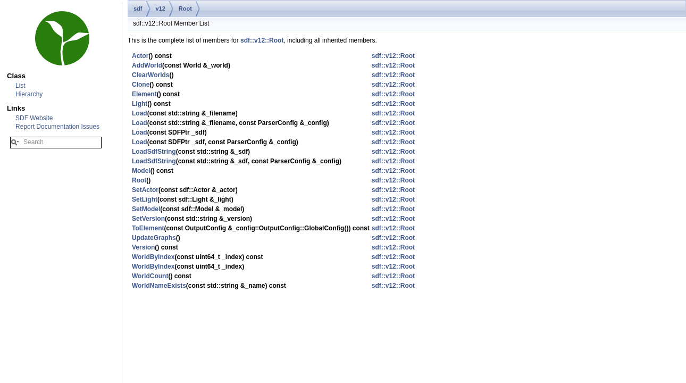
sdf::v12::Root (261, 40)
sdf (138, 8)
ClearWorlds (150, 75)
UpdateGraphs (154, 238)
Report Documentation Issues (57, 126)
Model (141, 170)
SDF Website (34, 118)
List (20, 85)
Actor (140, 56)
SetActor (145, 190)
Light (139, 103)
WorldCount (150, 276)
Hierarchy (29, 94)
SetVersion (148, 218)
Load (139, 113)
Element (144, 94)
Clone (140, 84)
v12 (160, 8)
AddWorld (147, 65)
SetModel (146, 209)
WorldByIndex (153, 257)
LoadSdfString (154, 151)
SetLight (144, 199)
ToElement (148, 228)
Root (185, 8)
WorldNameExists (159, 285)
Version (143, 247)
